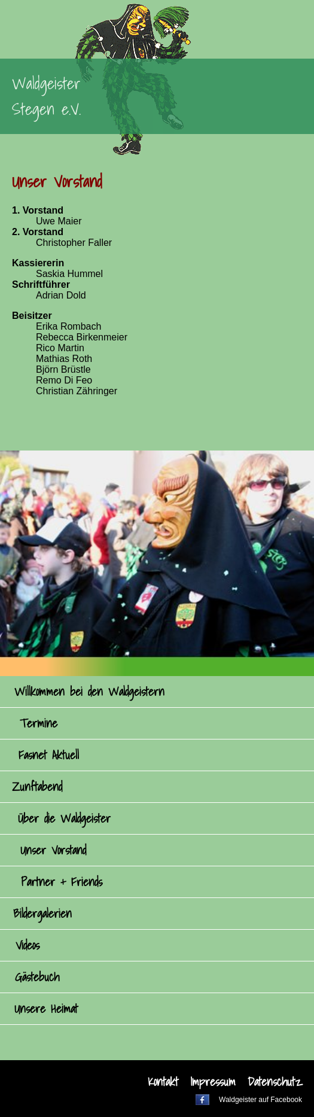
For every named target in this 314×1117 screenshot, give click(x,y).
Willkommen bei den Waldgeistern (89, 691)
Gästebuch (37, 977)
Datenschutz (275, 1081)
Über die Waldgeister (64, 818)
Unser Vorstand (53, 850)
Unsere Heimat (46, 1008)
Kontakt (163, 1081)
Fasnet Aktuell (49, 755)
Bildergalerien (42, 913)
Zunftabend (37, 786)
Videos (27, 945)
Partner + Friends (61, 881)
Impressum (213, 1081)
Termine (38, 723)
